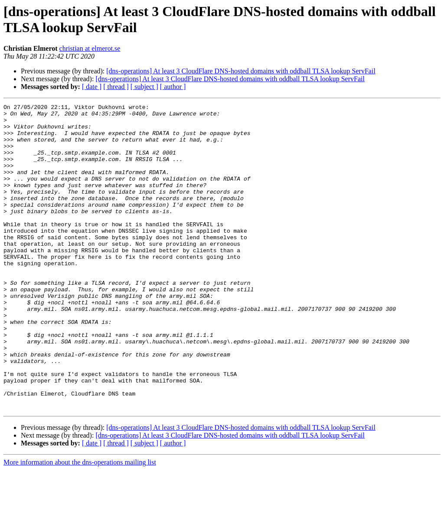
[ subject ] (144, 86)
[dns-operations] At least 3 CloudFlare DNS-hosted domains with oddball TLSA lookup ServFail (240, 71)
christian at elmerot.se (90, 48)
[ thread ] (116, 86)
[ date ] (91, 86)
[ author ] (173, 86)
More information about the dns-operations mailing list (79, 523)
